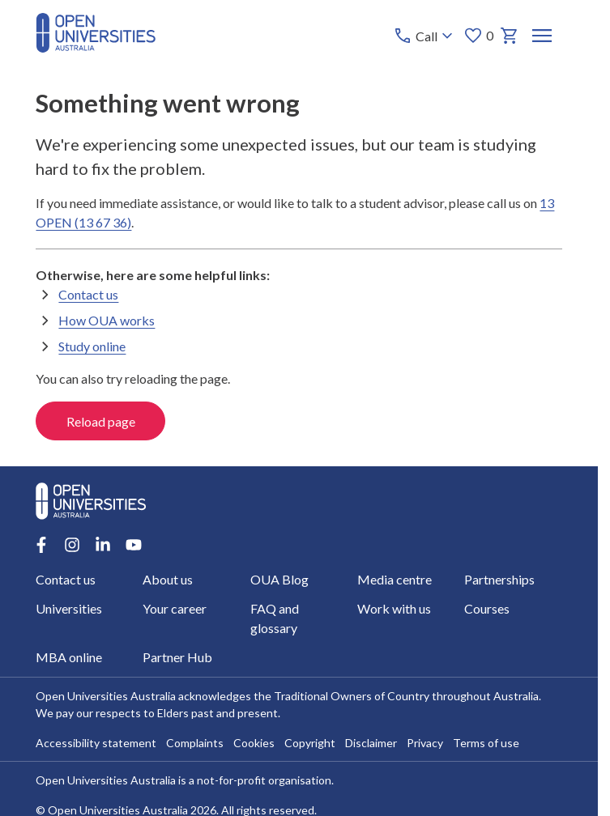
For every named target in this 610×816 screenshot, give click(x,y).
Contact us (88, 294)
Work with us (394, 608)
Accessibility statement (96, 743)
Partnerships (499, 579)
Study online (92, 346)
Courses (487, 608)
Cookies (254, 743)
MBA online (69, 657)
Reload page (100, 421)
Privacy (425, 743)
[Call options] (426, 35)
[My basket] (510, 35)
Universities (69, 608)
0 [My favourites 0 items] (479, 35)
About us (168, 579)
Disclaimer (371, 743)
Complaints (195, 743)
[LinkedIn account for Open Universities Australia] (102, 544)
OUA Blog (279, 579)
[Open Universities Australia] (96, 47)
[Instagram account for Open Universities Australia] (72, 544)
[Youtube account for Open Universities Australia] (133, 544)
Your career (175, 608)
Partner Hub (178, 657)
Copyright (309, 743)
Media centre (394, 579)
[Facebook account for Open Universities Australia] (41, 544)
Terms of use (486, 743)
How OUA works (106, 320)
